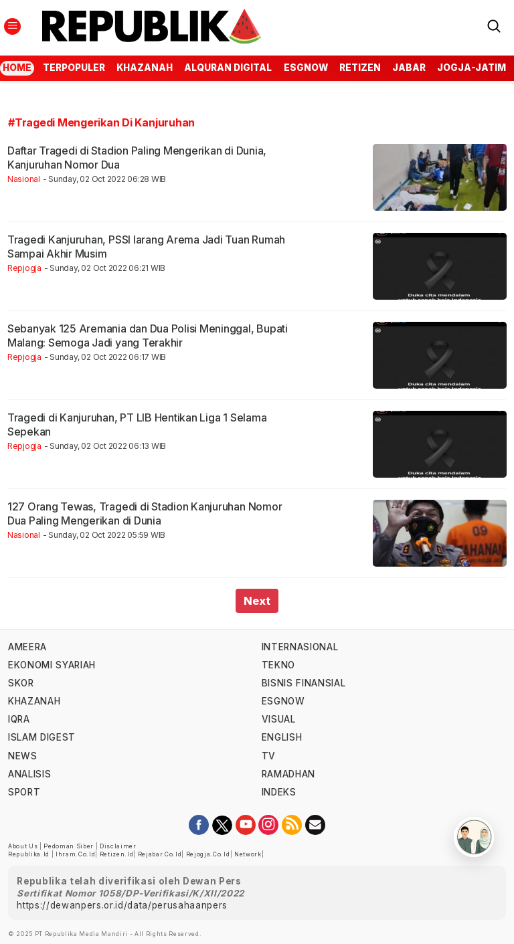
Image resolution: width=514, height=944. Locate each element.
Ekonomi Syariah (52, 665)
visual (279, 719)
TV (269, 756)
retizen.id (117, 854)
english (282, 737)
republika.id (29, 854)
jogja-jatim (471, 67)
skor (21, 683)
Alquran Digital (228, 67)
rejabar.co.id (160, 854)
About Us (22, 846)
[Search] (494, 25)
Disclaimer (118, 846)
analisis (29, 774)
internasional (300, 647)
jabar (409, 67)
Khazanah (144, 67)
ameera (27, 647)
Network (248, 854)
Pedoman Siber (69, 846)
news (22, 756)
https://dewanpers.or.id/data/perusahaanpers (122, 905)
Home (17, 67)
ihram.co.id (75, 854)
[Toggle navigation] (12, 26)
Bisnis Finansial (304, 683)
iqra (19, 719)
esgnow (306, 67)
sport (24, 792)
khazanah (34, 701)
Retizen (360, 67)
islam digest (42, 737)
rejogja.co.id (208, 854)
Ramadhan (288, 774)
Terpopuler (74, 67)
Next (257, 600)
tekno (278, 665)
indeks (279, 792)
